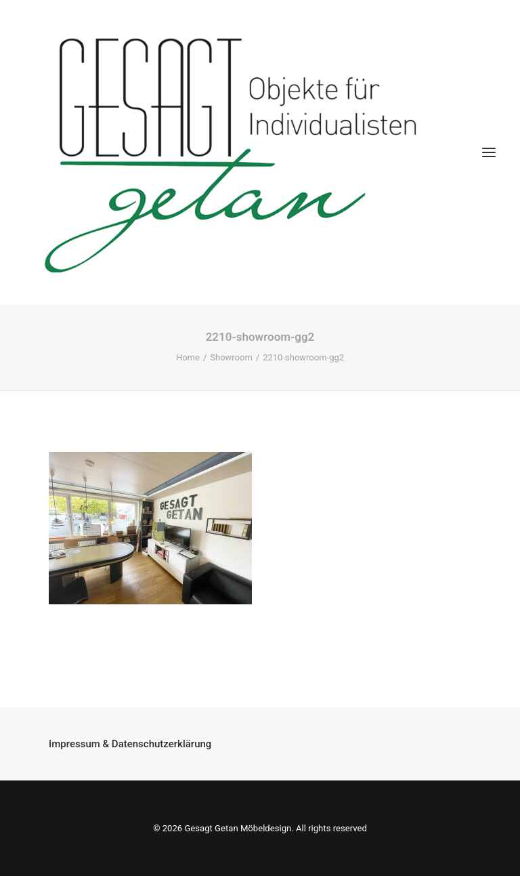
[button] (489, 152)
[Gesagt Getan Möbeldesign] (260, 152)
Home (188, 357)
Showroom (231, 357)
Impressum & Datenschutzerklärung (130, 744)
